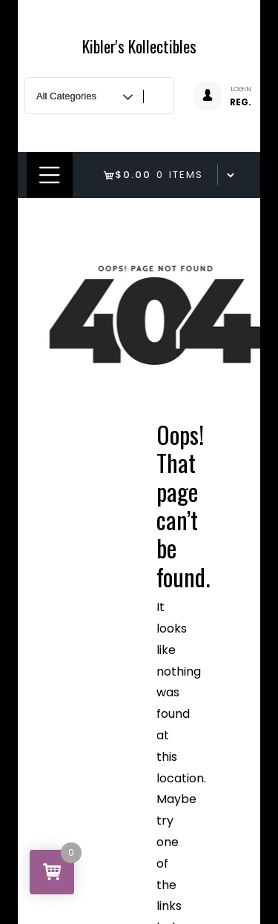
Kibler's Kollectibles (139, 46)
